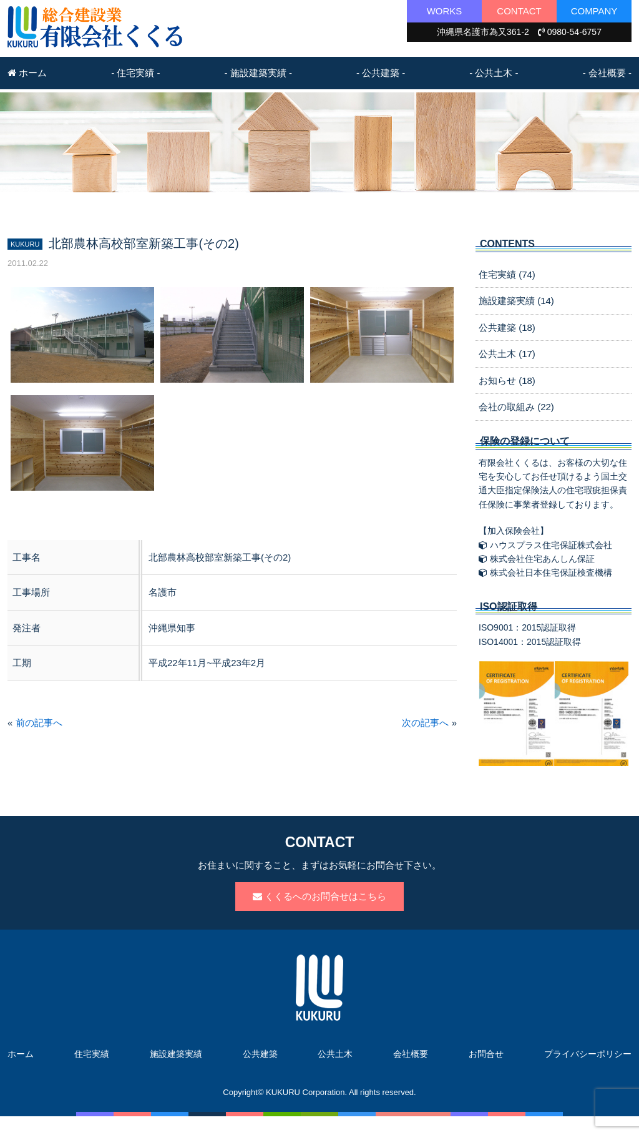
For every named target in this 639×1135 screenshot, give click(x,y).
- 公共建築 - (380, 72)
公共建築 (260, 1054)
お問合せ (486, 1054)
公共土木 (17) (507, 353)
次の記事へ (425, 722)
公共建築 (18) (507, 327)
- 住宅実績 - (135, 72)
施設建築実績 (176, 1054)
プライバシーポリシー (588, 1054)
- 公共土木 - (493, 72)
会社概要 (410, 1054)
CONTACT (519, 11)
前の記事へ (39, 722)
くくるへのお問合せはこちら (319, 896)
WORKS (444, 11)
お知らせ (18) (507, 380)
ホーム (27, 72)
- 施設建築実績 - (258, 72)
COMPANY (594, 11)
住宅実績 (91, 1054)
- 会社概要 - (607, 72)
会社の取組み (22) (516, 406)
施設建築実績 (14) (516, 300)
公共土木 (335, 1054)
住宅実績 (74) (507, 274)
